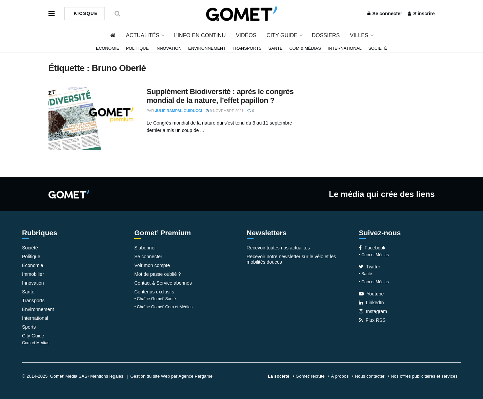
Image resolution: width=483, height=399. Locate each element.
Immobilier (33, 274)
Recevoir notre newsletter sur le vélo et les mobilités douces (291, 259)
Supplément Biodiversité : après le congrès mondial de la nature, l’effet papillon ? (220, 96)
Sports (29, 327)
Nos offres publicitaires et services (424, 376)
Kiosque (85, 13)
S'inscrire (421, 13)
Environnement (207, 48)
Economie (107, 48)
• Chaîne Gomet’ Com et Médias (163, 307)
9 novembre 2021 (225, 111)
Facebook (372, 247)
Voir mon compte (152, 265)
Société (377, 48)
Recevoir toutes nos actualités (278, 247)
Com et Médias (35, 342)
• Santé (365, 273)
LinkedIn (371, 302)
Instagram (373, 311)
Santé (275, 48)
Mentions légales (106, 376)
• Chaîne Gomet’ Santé (155, 298)
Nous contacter (369, 376)
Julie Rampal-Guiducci (178, 111)
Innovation (169, 48)
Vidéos (246, 35)
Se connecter (384, 13)
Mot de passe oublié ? (157, 274)
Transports (247, 48)
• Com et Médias (374, 254)
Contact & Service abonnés (163, 283)
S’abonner (145, 247)
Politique (137, 48)
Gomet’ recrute (310, 376)
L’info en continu (200, 35)
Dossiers (326, 35)
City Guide (281, 35)
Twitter (369, 266)
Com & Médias (305, 48)
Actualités (142, 35)
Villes (359, 35)
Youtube (371, 293)
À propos (339, 376)
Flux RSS (372, 320)
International (345, 48)
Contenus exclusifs (154, 291)
